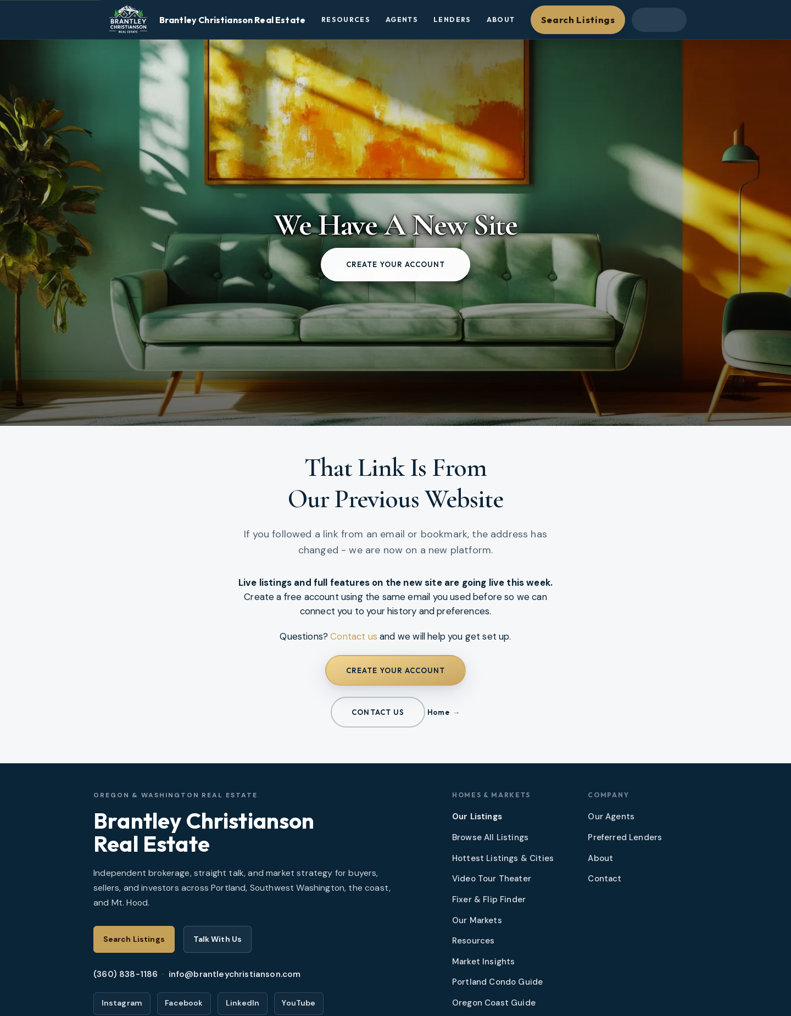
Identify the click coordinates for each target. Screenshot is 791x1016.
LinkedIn (242, 1003)
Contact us (353, 636)
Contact (604, 878)
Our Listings (477, 816)
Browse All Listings (490, 837)
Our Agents (611, 816)
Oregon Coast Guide (494, 1002)
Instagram (122, 1003)
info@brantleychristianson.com (235, 974)
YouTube (298, 1003)
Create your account (395, 264)
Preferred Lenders (625, 837)
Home (438, 712)
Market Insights (483, 961)
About (501, 19)
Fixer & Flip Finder (489, 899)
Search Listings (578, 19)
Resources (345, 19)
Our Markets (477, 920)
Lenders (452, 19)
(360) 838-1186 (125, 974)
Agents (402, 19)
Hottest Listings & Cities (503, 858)
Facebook (184, 1003)
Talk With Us (217, 939)
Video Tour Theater (491, 878)
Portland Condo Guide (497, 981)
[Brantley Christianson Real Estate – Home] (204, 20)
